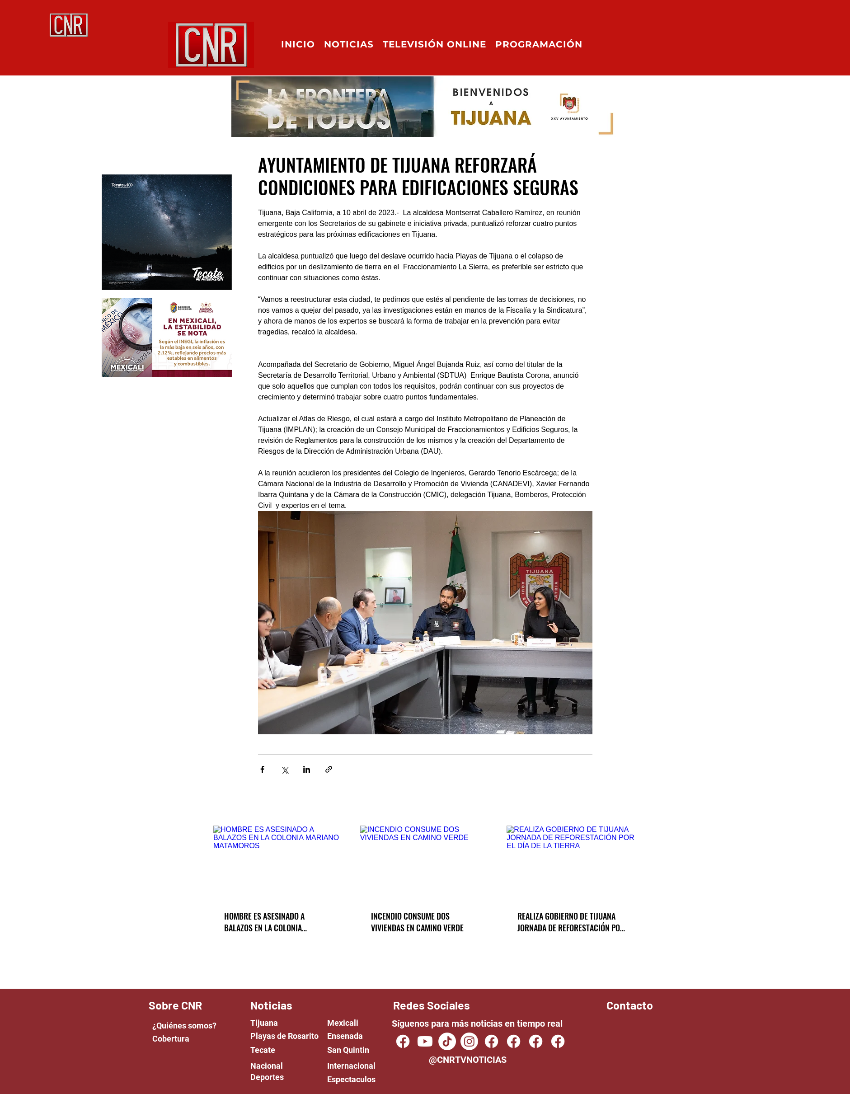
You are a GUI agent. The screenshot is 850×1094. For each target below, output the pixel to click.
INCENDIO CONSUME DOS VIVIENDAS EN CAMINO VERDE (417, 922)
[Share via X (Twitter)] (284, 769)
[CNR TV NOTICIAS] (403, 1041)
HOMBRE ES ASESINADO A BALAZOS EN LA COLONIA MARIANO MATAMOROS (264, 922)
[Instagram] (469, 1041)
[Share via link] (328, 769)
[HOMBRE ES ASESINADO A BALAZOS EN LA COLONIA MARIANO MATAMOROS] (278, 862)
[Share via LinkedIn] (306, 769)
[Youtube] (425, 1041)
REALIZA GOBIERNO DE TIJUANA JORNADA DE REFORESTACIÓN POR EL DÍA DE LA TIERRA (571, 922)
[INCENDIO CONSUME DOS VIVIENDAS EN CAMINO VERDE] (425, 862)
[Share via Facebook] (262, 769)
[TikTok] (447, 1041)
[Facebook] (491, 1041)
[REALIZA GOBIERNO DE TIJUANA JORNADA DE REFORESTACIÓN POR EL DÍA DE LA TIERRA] (572, 862)
